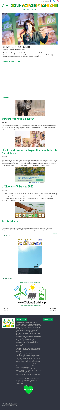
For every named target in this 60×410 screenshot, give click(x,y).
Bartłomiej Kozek (20, 49)
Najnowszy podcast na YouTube (12, 61)
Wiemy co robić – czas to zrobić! (16, 46)
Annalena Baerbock (8, 49)
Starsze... (55, 233)
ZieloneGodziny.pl (25, 9)
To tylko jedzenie (10, 221)
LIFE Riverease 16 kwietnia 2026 (17, 186)
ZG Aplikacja (33, 9)
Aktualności (6, 97)
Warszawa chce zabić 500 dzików (18, 119)
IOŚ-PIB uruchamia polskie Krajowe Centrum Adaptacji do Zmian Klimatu (29, 151)
